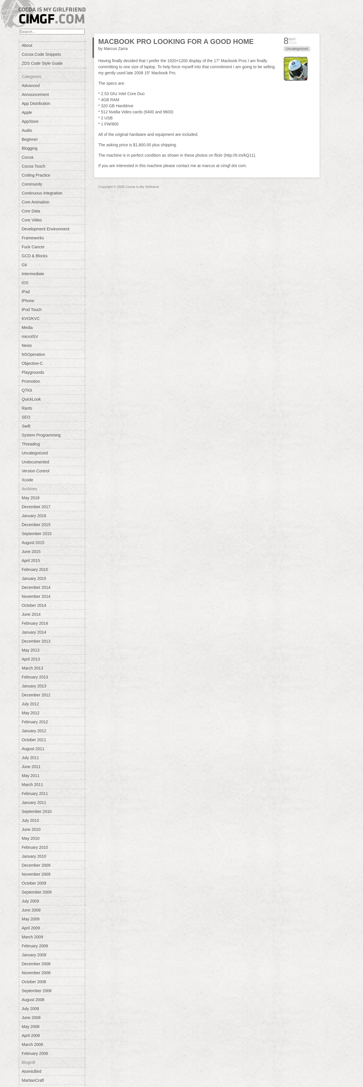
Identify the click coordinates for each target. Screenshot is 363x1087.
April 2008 (31, 1035)
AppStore (30, 121)
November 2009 (36, 874)
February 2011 (35, 793)
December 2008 (36, 964)
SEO (26, 417)
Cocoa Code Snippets (41, 54)
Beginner (30, 139)
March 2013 (32, 668)
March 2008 (32, 1044)
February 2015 (35, 569)
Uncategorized (35, 453)
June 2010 (31, 829)
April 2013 (31, 659)
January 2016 (34, 515)
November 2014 (36, 596)
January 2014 (34, 632)
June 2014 (31, 614)
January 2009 (34, 955)
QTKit (27, 390)
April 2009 (31, 928)
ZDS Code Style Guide (42, 63)
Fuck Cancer (33, 247)
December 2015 (36, 524)
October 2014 (34, 605)
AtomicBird (31, 1071)
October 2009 (34, 883)
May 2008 (30, 1026)
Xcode (27, 480)
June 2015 (31, 551)
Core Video (32, 220)
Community (32, 184)
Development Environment (45, 229)
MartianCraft (33, 1080)
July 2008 (30, 1008)
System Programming (41, 435)
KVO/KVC (31, 318)
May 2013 (30, 650)
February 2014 (35, 623)
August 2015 (33, 542)
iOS (25, 282)
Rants (27, 408)
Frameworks (33, 238)
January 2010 (34, 856)
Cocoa (27, 157)
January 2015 (34, 578)
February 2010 (35, 847)
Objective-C (32, 363)
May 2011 (30, 775)
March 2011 (32, 784)
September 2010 (37, 811)
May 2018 (30, 498)
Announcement (35, 94)
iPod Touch (32, 309)
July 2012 (30, 704)
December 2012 (36, 695)
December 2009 (36, 865)
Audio (27, 130)
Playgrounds (33, 372)
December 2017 (36, 506)
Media (27, 327)
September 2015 (37, 533)
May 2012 (30, 713)
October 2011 (34, 739)
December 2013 (36, 641)
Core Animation (35, 202)
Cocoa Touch (33, 166)
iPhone (28, 300)
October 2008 (34, 981)
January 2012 (34, 731)
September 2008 (37, 990)
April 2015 (31, 560)
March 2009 (32, 937)
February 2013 (35, 677)
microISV (30, 336)
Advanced (31, 85)
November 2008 (36, 972)
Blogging (30, 148)
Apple (27, 112)
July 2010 (30, 820)
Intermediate (33, 273)
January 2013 (34, 686)
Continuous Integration (42, 193)
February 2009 (35, 946)
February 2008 (35, 1053)
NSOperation (33, 354)
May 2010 (30, 838)
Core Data (31, 211)
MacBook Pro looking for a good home (176, 41)
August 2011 (33, 748)
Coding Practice (36, 175)
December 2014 (36, 587)
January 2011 (34, 802)
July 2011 (30, 757)
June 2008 (31, 1017)
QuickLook (31, 399)
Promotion (31, 381)
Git (24, 264)
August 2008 (33, 999)
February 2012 (35, 722)
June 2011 (31, 766)
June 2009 (31, 910)
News (27, 345)
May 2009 (30, 919)
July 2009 (30, 901)
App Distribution (36, 103)
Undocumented (35, 462)
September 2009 (37, 892)
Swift (26, 426)
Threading (31, 444)
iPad (26, 291)
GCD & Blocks (34, 256)
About (27, 45)
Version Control (35, 471)
